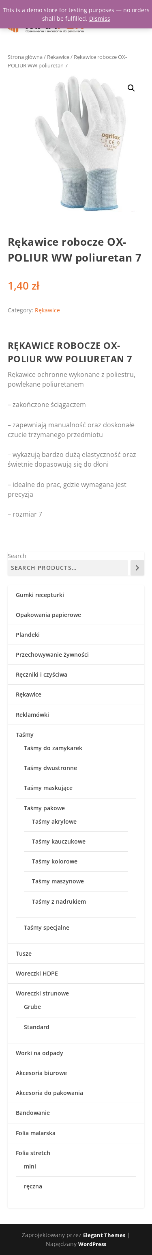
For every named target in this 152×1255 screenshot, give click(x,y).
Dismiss (99, 18)
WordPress (92, 1244)
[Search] (137, 567)
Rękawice (58, 57)
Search (17, 556)
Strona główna (25, 57)
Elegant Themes (104, 1235)
